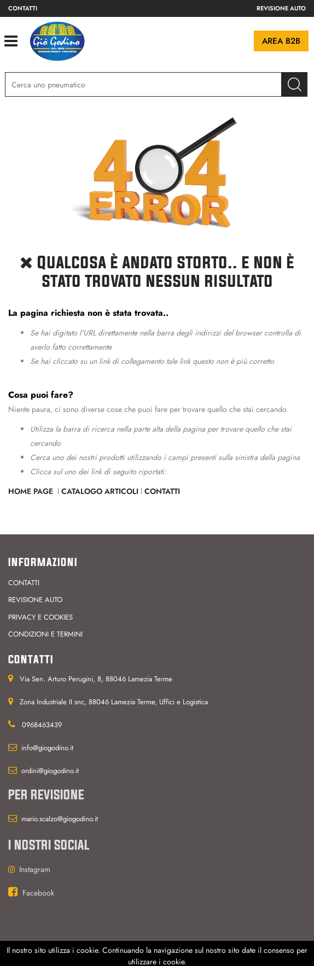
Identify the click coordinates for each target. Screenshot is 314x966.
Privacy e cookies (40, 617)
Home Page (31, 491)
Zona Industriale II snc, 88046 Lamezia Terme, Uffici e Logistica (114, 702)
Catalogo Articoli (99, 491)
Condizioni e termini (45, 634)
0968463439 (42, 725)
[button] (294, 84)
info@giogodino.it (47, 748)
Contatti (22, 8)
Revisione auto (281, 8)
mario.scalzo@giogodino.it (59, 819)
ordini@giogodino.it (50, 770)
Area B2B (281, 41)
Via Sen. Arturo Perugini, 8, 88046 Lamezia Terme (96, 679)
